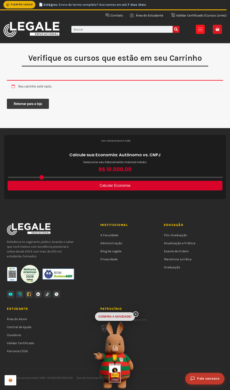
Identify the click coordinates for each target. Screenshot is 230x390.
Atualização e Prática (179, 243)
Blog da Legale (110, 251)
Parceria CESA (17, 351)
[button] (200, 29)
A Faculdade (109, 235)
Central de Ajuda (19, 327)
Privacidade (109, 259)
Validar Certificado (20, 343)
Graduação (172, 267)
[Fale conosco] (204, 379)
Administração (111, 243)
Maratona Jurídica (177, 259)
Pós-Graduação (175, 235)
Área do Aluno (17, 319)
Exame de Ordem (176, 251)
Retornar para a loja (28, 104)
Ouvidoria (14, 335)
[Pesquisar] (176, 29)
